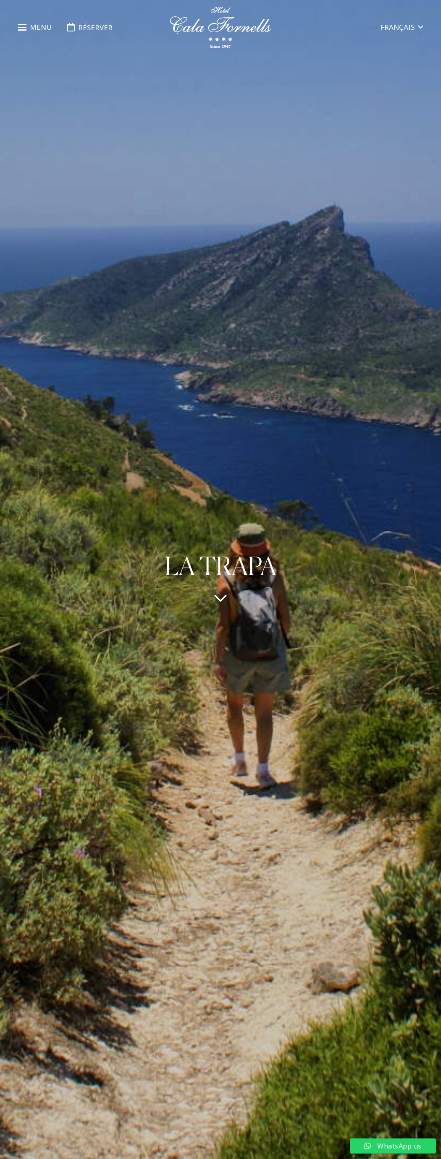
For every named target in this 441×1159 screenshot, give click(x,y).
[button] (35, 27)
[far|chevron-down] (220, 598)
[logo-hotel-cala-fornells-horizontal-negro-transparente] (221, 27)
